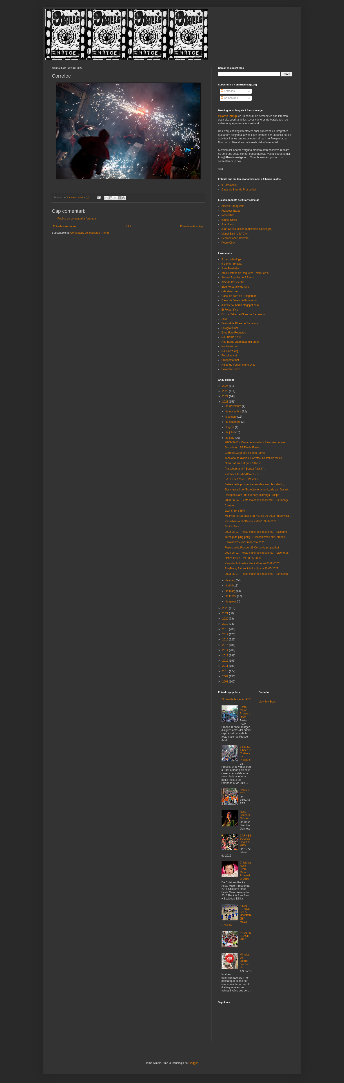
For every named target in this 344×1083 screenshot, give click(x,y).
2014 (225, 650)
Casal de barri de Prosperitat (239, 296)
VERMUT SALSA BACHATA (241, 473)
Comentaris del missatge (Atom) (89, 232)
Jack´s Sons (232, 526)
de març (230, 591)
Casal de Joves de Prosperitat (239, 300)
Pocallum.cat (229, 355)
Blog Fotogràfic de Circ (235, 286)
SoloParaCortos (231, 369)
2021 (225, 613)
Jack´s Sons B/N (235, 510)
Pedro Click (228, 242)
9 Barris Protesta (232, 263)
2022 (225, 608)
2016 (225, 639)
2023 (225, 401)
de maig (230, 580)
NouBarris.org (230, 351)
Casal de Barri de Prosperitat (239, 189)
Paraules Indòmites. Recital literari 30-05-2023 (252, 563)
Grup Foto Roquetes (234, 332)
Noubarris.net (230, 346)
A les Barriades (231, 268)
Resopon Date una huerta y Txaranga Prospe (252, 495)
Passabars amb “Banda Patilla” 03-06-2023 (250, 521)
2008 (225, 681)
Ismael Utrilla (229, 220)
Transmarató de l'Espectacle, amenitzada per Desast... (257, 489)
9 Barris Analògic (232, 259)
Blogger (193, 1063)
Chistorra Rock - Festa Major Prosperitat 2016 (245, 870)
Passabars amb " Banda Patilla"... (245, 468)
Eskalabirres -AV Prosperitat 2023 (245, 542)
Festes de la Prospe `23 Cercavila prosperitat (252, 547)
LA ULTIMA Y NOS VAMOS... (242, 479)
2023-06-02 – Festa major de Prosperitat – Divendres (256, 552)
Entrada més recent (65, 226)
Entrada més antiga (191, 226)
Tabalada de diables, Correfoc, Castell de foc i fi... (254, 458)
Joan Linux (228, 224)
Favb (225, 318)
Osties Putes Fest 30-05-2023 (242, 558)
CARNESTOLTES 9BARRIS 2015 (245, 840)
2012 (225, 660)
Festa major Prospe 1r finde (245, 711)
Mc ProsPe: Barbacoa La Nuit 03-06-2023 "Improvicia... (258, 515)
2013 (225, 655)
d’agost (230, 427)
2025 (225, 391)
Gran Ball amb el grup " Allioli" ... (244, 463)
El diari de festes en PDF (236, 699)
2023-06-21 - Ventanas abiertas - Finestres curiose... (256, 442)
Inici (128, 226)
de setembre (233, 421)
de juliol (230, 432)
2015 (225, 645)
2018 (225, 629)
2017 (225, 634)
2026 (225, 385)
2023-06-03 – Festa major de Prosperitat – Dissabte (256, 531)
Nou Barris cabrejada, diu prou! (240, 341)
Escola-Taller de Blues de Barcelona (243, 314)
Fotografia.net (230, 328)
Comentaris (229, 98)
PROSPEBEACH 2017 (245, 936)
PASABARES (245, 791)
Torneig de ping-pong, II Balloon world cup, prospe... (256, 537)
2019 (225, 623)
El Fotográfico (230, 309)
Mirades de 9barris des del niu (244, 961)
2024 (225, 396)
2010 (225, 671)
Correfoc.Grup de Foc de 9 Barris (244, 452)
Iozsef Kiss (228, 215)
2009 (225, 676)
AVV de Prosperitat (233, 282)
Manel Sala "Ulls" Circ (235, 233)
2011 (225, 665)
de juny (230, 437)
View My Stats (267, 701)
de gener (231, 601)
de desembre (233, 406)
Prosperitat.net (230, 360)
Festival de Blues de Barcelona (240, 323)
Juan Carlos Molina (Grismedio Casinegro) (247, 228)
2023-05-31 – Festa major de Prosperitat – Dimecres (256, 573)
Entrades (228, 91)
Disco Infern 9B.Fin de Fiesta (242, 447)
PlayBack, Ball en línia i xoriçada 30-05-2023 (251, 568)
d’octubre (231, 416)
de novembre (233, 411)
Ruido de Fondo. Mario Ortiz (238, 364)
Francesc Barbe (231, 210)
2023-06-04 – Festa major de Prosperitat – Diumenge (257, 500)
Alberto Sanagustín (233, 206)
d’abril (229, 585)
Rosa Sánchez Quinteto (245, 815)
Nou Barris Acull (231, 337)
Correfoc (230, 505)
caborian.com (230, 291)
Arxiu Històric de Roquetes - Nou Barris (245, 273)
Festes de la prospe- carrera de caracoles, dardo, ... (256, 484)
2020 (225, 618)
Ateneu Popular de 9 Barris (238, 277)
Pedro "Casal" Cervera (235, 238)
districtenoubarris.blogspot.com (240, 305)
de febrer (231, 596)
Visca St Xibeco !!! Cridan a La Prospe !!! (245, 753)
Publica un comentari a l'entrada (77, 218)
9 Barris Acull (229, 185)
